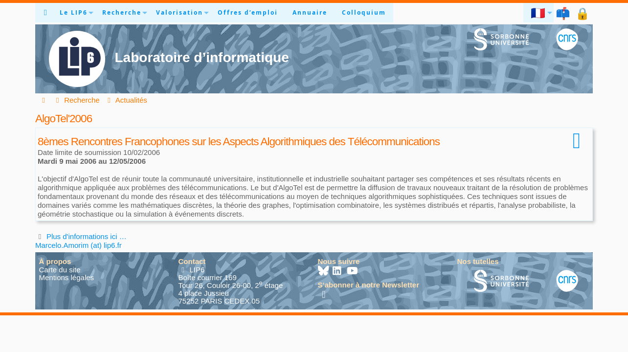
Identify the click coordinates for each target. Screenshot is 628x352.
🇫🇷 (538, 12)
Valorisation (179, 12)
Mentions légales (66, 277)
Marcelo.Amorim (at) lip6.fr (78, 245)
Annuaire (309, 12)
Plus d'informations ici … (86, 236)
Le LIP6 (74, 12)
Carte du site (60, 269)
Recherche (121, 12)
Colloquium (364, 12)
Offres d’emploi (248, 12)
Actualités (126, 100)
